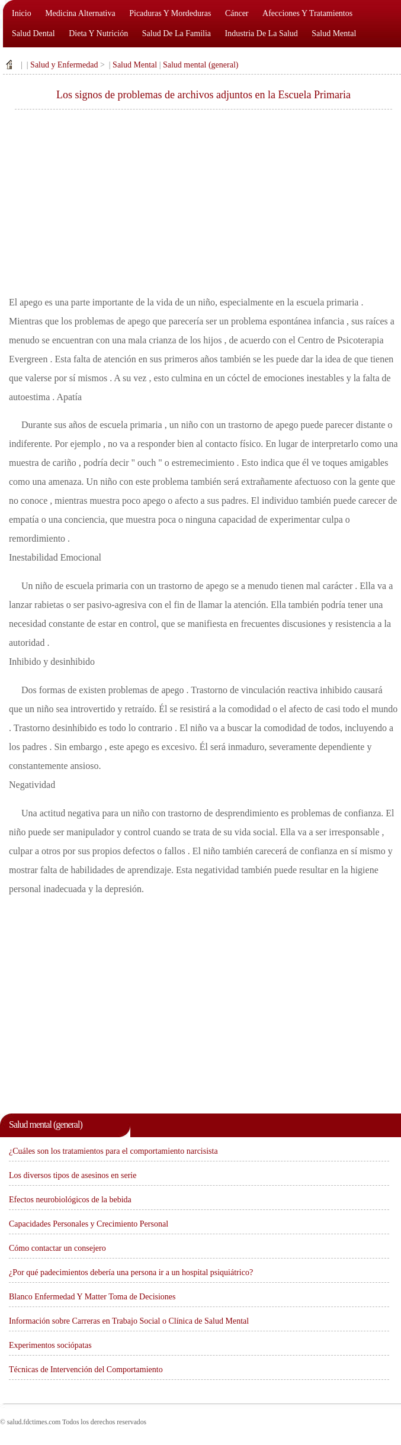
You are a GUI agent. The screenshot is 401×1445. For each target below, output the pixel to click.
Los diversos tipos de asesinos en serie (72, 1175)
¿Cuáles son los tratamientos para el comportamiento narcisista (113, 1151)
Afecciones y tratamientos (307, 13)
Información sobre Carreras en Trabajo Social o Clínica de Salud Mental (129, 1321)
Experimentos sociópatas (50, 1345)
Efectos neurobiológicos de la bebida (70, 1199)
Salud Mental (135, 64)
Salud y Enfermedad (64, 64)
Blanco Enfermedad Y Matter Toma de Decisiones (92, 1296)
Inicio (21, 13)
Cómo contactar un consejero (57, 1248)
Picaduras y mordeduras (170, 13)
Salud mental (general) (201, 64)
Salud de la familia (176, 33)
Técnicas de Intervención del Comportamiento (86, 1369)
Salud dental (33, 33)
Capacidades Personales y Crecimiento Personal (88, 1223)
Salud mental (334, 33)
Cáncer (237, 13)
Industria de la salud (261, 33)
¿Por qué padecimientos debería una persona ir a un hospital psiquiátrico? (131, 1272)
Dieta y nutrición (98, 33)
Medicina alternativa (80, 13)
